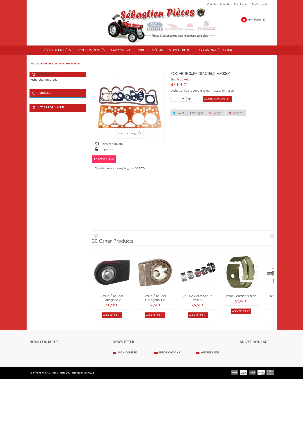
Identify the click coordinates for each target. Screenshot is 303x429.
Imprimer (107, 149)
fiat (34, 194)
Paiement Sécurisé (165, 401)
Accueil (35, 63)
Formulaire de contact (46, 361)
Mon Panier (241, 4)
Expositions (203, 383)
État (173, 79)
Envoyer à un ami (112, 144)
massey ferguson (59, 225)
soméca (49, 194)
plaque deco (69, 194)
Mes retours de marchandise (129, 383)
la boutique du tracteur (46, 218)
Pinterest (236, 113)
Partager (196, 113)
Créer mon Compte (218, 4)
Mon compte (127, 370)
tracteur (72, 218)
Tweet (178, 113)
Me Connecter (260, 4)
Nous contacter (205, 395)
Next (272, 236)
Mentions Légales (164, 383)
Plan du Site (203, 378)
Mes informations (123, 395)
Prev (96, 236)
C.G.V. (157, 389)
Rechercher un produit (44, 79)
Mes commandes (123, 378)
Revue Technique (206, 389)
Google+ (216, 113)
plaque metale (62, 202)
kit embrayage (41, 210)
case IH (37, 225)
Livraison (159, 395)
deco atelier (39, 202)
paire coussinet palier (241, 296)
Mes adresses (120, 389)
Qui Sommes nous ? (165, 378)
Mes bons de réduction (126, 401)
